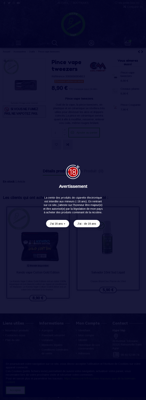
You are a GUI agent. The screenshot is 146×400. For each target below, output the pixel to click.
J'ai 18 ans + (57, 223)
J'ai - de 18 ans (86, 223)
